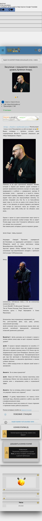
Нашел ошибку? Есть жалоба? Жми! (23, 422)
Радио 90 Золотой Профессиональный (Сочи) (17, 60)
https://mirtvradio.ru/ (13, 104)
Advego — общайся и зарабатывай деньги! (16, 127)
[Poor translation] (10, 10)
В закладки (6, 110)
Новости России (15, 102)
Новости (36, 60)
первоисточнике (26, 410)
